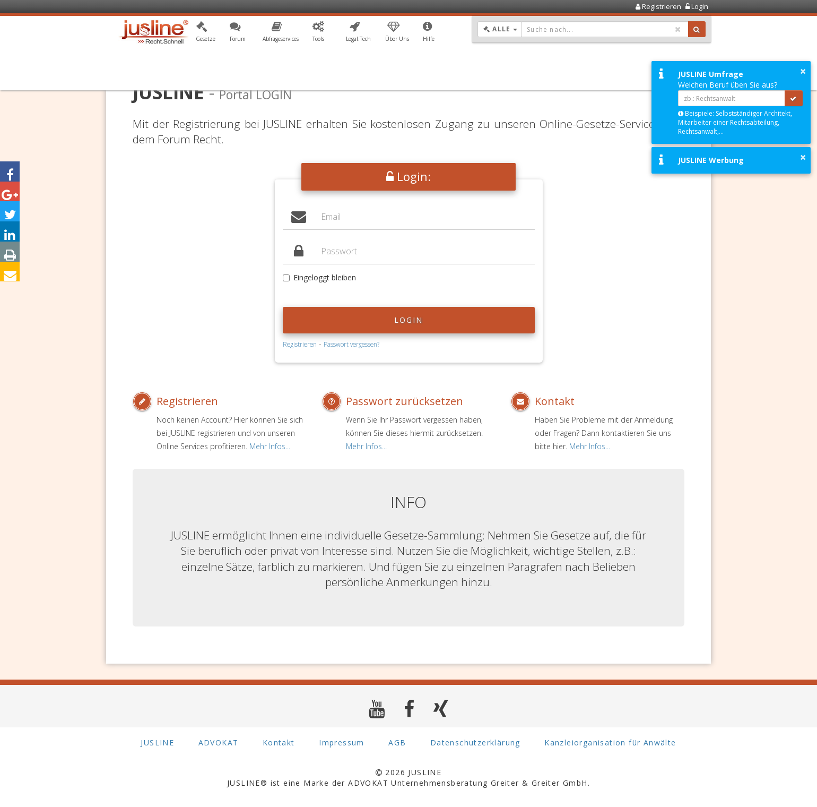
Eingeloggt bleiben (319, 277)
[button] (205, 33)
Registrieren (300, 344)
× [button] (803, 71)
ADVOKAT (218, 743)
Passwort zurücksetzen (404, 401)
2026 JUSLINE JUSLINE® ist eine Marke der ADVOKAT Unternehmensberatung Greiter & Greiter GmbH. (408, 777)
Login (408, 320)
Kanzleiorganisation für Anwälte (610, 743)
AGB (397, 743)
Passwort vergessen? (351, 344)
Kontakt (555, 401)
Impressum (341, 743)
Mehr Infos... (269, 446)
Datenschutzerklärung (475, 743)
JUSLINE (157, 743)
